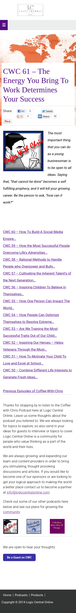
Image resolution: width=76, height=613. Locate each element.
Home (7, 595)
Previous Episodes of (19, 391)
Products (37, 595)
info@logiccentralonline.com (28, 492)
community (11, 512)
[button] (4, 25)
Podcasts (21, 595)
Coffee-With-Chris (49, 391)
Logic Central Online (30, 10)
